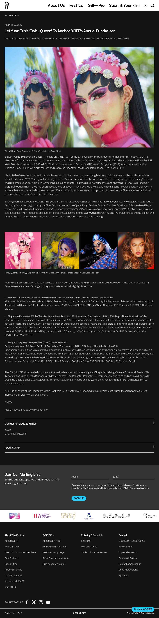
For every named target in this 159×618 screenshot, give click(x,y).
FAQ (20, 613)
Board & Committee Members (20, 552)
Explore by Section (128, 552)
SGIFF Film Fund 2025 (55, 546)
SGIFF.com (40, 394)
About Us (56, 5)
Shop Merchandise (128, 569)
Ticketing (85, 541)
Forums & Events (128, 558)
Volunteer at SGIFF (15, 581)
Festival (76, 5)
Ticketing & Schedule (92, 535)
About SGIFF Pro (52, 541)
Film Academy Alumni (54, 564)
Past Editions (11, 558)
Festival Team (12, 546)
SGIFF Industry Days (53, 552)
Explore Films (126, 546)
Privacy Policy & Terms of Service (140, 613)
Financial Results (13, 569)
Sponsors (124, 575)
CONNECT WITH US (14, 602)
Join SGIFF (11, 587)
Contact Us (9, 613)
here (45, 409)
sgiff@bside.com (17, 433)
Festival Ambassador (130, 564)
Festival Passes (89, 546)
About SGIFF (79, 447)
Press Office (13, 15)
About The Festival (14, 535)
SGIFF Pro (96, 5)
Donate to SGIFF (14, 575)
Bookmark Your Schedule (94, 552)
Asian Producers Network (56, 558)
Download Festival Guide (132, 541)
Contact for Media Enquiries (79, 423)
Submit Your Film (124, 5)
